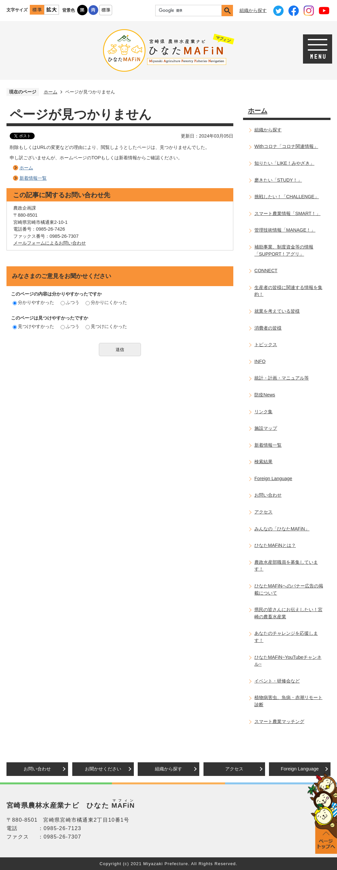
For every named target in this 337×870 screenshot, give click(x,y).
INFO (259, 361)
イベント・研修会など (277, 680)
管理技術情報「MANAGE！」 (284, 230)
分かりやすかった (33, 302)
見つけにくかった (106, 326)
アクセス (263, 511)
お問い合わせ (268, 495)
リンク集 (263, 411)
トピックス (265, 344)
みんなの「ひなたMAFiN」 (281, 528)
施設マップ (265, 428)
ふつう (70, 302)
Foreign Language (273, 478)
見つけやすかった (33, 326)
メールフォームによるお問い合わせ (49, 243)
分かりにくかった (106, 302)
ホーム (50, 91)
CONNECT (265, 270)
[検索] (190, 10)
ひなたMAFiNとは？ (275, 545)
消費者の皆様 (268, 328)
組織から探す (253, 10)
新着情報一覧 (33, 178)
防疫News (264, 394)
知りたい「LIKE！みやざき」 (284, 163)
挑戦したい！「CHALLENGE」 (286, 196)
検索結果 (263, 461)
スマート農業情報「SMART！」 (287, 213)
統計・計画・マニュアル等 (281, 378)
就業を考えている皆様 (277, 311)
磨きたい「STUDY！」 (278, 180)
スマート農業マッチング (279, 721)
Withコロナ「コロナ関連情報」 (286, 146)
